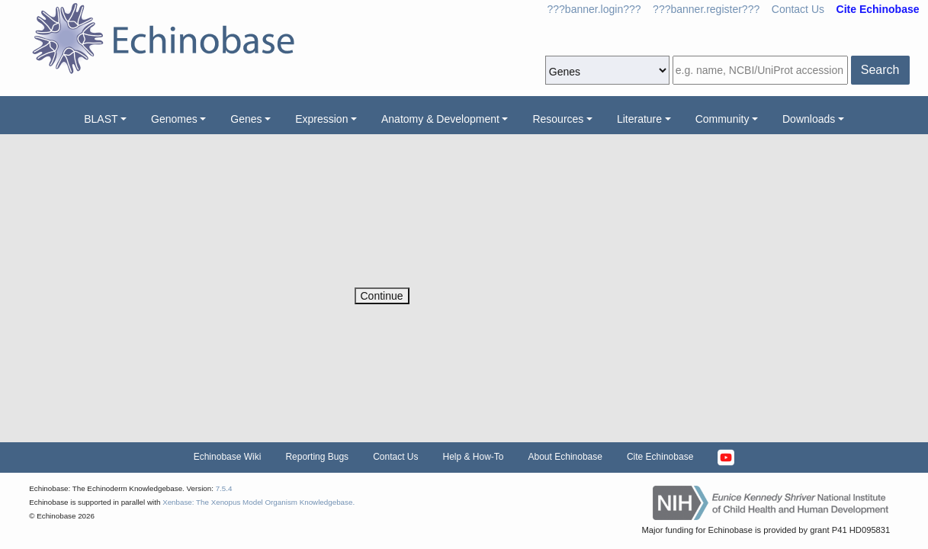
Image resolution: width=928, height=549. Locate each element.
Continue (382, 296)
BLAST (100, 119)
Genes (246, 119)
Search (880, 69)
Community (722, 119)
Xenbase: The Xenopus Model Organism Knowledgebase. (258, 502)
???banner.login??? (594, 9)
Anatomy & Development (440, 119)
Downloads (808, 119)
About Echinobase (565, 456)
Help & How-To (472, 456)
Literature (639, 119)
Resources (557, 119)
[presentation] (470, 257)
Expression (321, 119)
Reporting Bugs (316, 456)
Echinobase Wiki (228, 456)
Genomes (174, 119)
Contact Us (798, 9)
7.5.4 (224, 488)
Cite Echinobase (660, 456)
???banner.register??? (706, 9)
